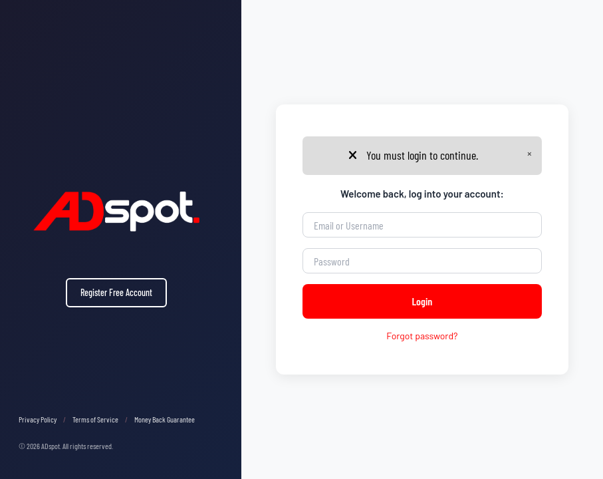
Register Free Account (116, 292)
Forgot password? (421, 335)
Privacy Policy (38, 419)
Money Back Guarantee (164, 419)
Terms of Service (95, 419)
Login (422, 301)
